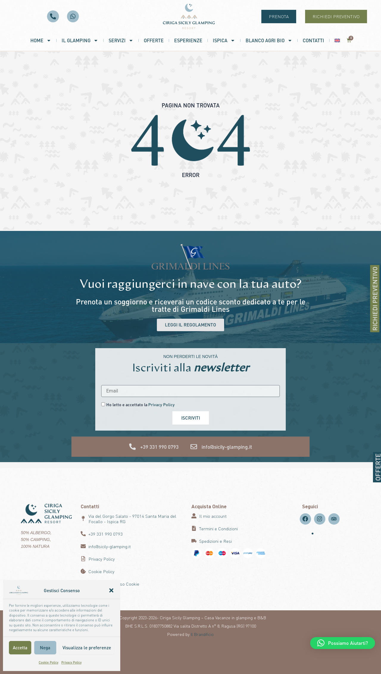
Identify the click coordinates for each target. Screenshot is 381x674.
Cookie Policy (48, 662)
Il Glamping (80, 40)
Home (40, 40)
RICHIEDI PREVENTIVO (376, 298)
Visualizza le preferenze (87, 647)
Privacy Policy (71, 662)
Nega (45, 647)
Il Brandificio (202, 634)
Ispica (224, 40)
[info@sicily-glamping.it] (193, 447)
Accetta (20, 647)
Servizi (121, 40)
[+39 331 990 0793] (132, 447)
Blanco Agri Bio (269, 40)
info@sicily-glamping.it (227, 447)
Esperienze (188, 40)
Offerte (154, 40)
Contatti (313, 40)
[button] (111, 590)
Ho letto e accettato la (140, 404)
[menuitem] (337, 40)
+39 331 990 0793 (159, 447)
